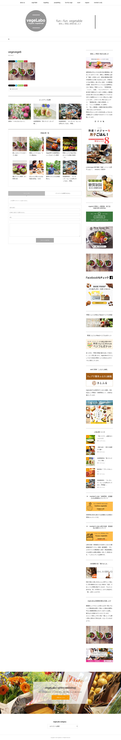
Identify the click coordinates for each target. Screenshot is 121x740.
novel (78, 2)
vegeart (87, 2)
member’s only (98, 2)
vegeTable (35, 2)
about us (23, 2)
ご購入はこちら (60, 697)
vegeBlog (46, 2)
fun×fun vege (68, 2)
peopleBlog (57, 2)
